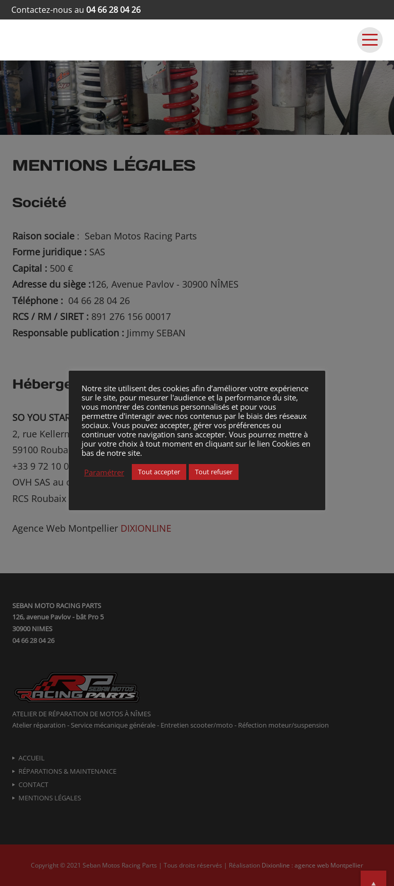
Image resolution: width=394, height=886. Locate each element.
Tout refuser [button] (213, 471)
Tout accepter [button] (159, 471)
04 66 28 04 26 (113, 9)
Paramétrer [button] (104, 472)
